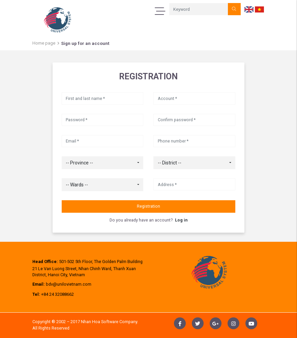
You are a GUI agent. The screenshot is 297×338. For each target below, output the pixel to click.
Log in (181, 220)
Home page (43, 43)
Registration (148, 206)
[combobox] (103, 162)
